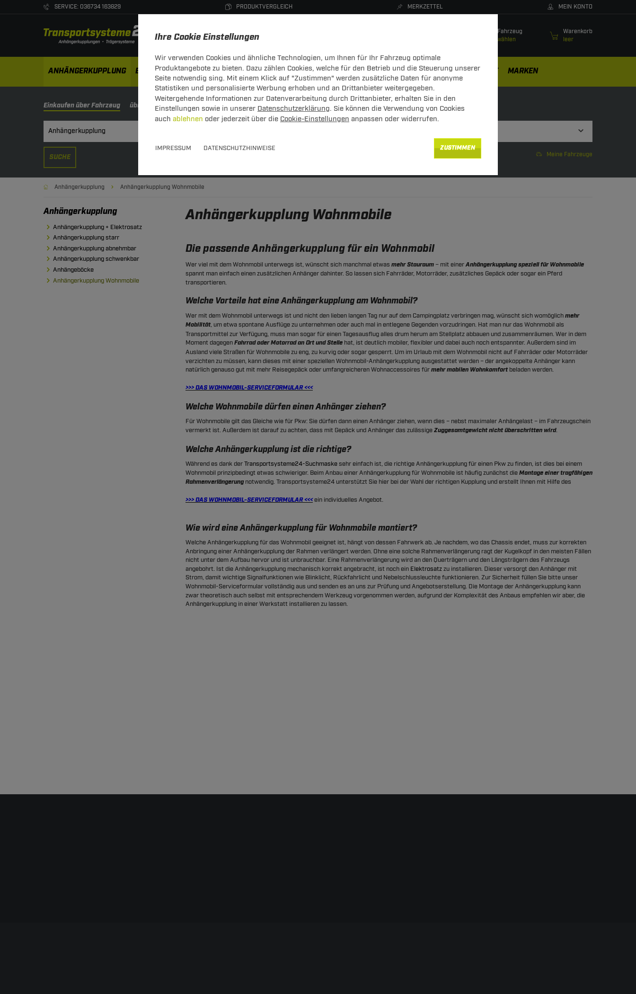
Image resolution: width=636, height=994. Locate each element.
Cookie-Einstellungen (314, 119)
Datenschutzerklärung (293, 108)
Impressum (173, 148)
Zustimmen (457, 148)
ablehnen (188, 119)
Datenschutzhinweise (239, 148)
